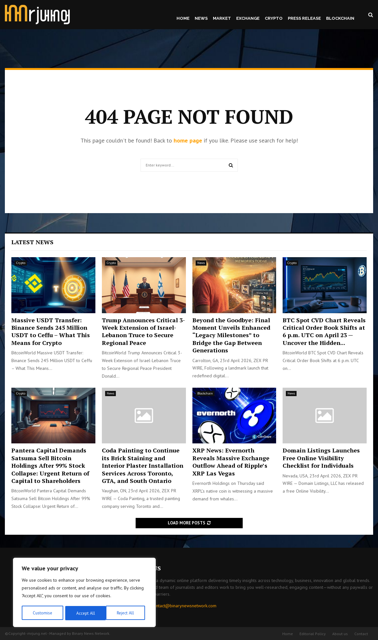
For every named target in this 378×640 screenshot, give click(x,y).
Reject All (84, 613)
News (201, 18)
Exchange (248, 18)
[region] (84, 593)
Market (222, 18)
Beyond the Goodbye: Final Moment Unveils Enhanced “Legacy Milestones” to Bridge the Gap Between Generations (231, 335)
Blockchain (340, 18)
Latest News (32, 242)
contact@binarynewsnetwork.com (184, 606)
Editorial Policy (312, 633)
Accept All (127, 613)
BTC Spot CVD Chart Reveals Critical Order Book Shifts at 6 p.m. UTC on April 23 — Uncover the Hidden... (324, 331)
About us (340, 633)
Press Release (304, 18)
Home (183, 18)
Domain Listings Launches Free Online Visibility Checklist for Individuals (321, 457)
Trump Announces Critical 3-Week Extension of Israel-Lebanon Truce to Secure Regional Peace (143, 331)
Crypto (274, 18)
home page (188, 140)
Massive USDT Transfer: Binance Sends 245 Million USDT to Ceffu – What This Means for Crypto (50, 331)
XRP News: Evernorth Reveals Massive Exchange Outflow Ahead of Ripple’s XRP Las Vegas (230, 461)
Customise (42, 613)
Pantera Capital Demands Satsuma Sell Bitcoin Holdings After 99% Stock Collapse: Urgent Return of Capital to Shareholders (50, 465)
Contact (361, 633)
